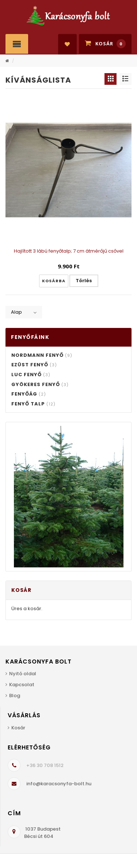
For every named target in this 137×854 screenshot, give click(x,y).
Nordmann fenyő (41, 355)
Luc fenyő (30, 374)
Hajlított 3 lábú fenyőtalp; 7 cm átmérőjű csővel (68, 250)
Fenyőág (28, 393)
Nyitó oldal (22, 673)
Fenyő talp (33, 403)
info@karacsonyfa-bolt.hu (58, 783)
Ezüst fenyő (34, 364)
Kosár (18, 727)
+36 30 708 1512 (45, 765)
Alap (16, 312)
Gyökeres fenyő (40, 384)
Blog (14, 695)
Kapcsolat (21, 684)
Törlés (84, 280)
